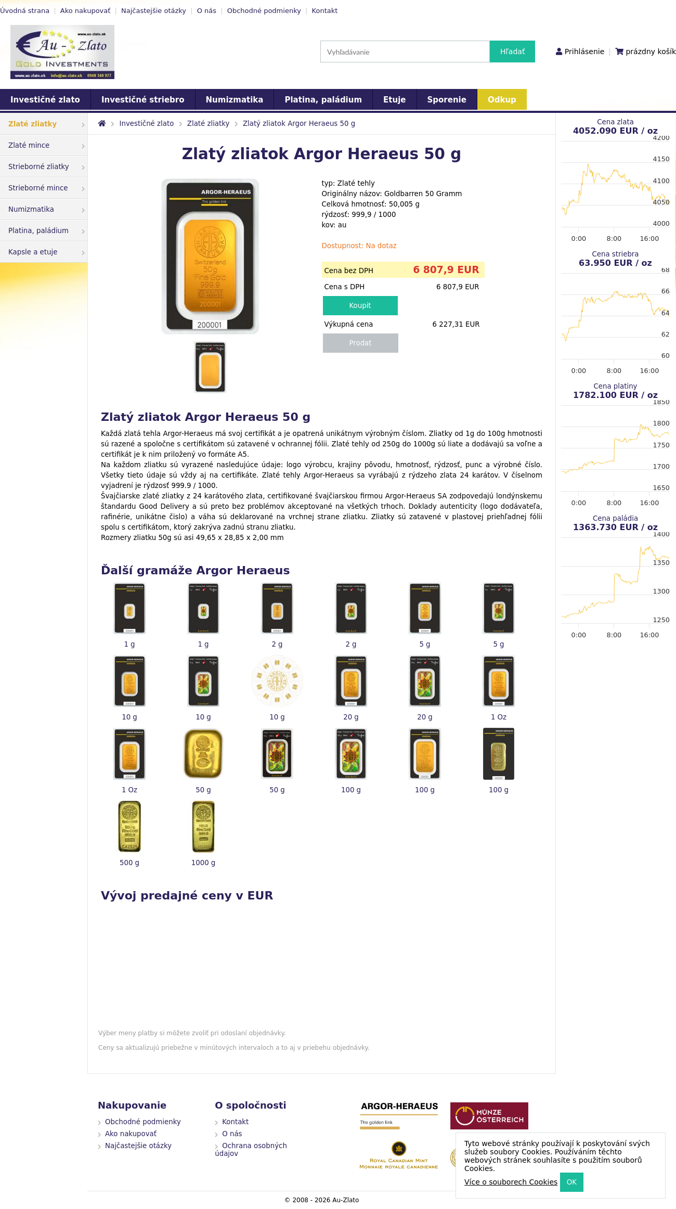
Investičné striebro (143, 100)
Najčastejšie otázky (153, 11)
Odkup (502, 100)
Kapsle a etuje (46, 252)
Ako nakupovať (85, 11)
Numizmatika (235, 100)
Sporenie (446, 100)
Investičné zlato (45, 100)
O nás (206, 11)
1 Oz (498, 717)
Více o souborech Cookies (510, 1182)
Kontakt (325, 11)
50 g (203, 790)
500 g (129, 863)
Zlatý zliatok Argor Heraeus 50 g (299, 123)
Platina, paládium (323, 100)
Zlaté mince (46, 145)
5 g (424, 644)
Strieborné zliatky (46, 167)
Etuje (394, 100)
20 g (351, 717)
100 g (351, 790)
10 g (129, 717)
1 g (129, 644)
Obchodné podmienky (264, 11)
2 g (276, 644)
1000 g (203, 863)
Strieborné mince (46, 188)
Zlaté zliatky (46, 124)
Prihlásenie (584, 51)
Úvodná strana (24, 11)
